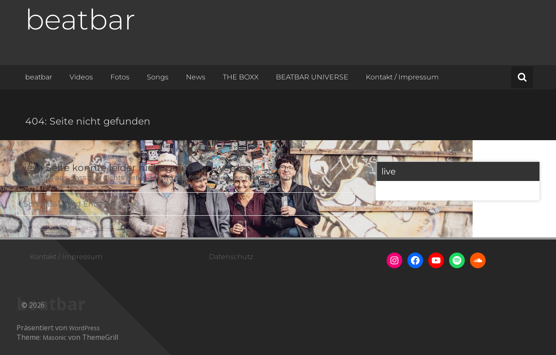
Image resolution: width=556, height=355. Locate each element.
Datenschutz (231, 257)
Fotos (119, 77)
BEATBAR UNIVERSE (312, 77)
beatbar (80, 19)
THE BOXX (240, 77)
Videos (81, 77)
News (195, 77)
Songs (158, 77)
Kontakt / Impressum (402, 77)
